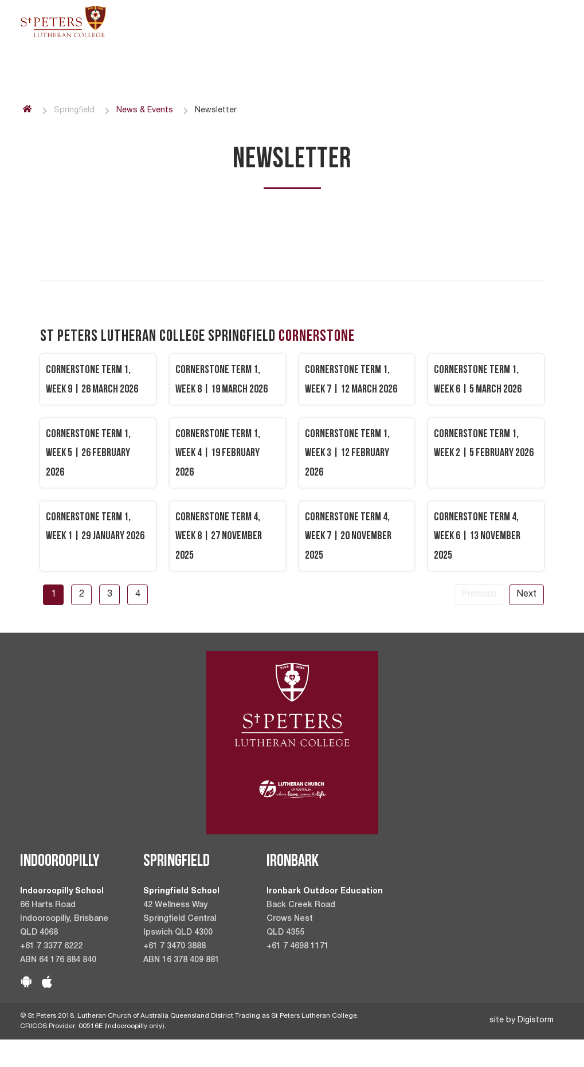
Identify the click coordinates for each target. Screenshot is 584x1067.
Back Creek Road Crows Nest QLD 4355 (300, 919)
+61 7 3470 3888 (174, 947)
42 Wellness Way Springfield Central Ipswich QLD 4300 (179, 919)
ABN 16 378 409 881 (181, 960)
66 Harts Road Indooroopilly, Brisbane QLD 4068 (64, 919)
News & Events (144, 111)
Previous (479, 594)
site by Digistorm (521, 1021)
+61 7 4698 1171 (297, 947)
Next (526, 594)
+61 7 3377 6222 (51, 947)
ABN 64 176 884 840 (58, 960)
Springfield (74, 111)
